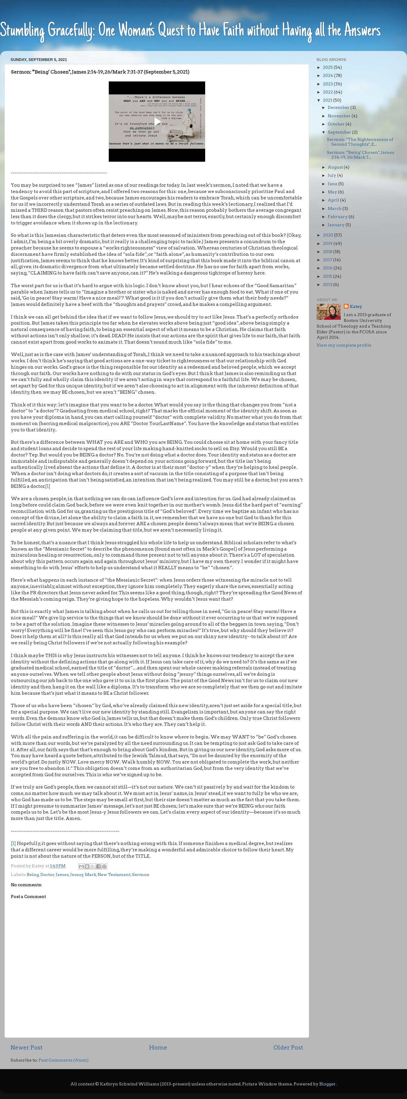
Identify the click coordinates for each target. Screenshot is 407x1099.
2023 (328, 83)
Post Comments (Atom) (64, 1060)
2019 (328, 243)
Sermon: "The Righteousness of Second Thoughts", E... (360, 142)
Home (158, 1047)
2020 (328, 235)
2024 (328, 75)
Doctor (47, 874)
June (333, 183)
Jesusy (76, 874)
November (340, 115)
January (337, 224)
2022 (328, 92)
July (332, 175)
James (62, 874)
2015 (328, 276)
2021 (328, 100)
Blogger (327, 1084)
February (338, 216)
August (336, 167)
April (334, 200)
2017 (328, 259)
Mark (90, 874)
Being (33, 874)
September (340, 132)
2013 (328, 284)
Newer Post (26, 1047)
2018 (328, 251)
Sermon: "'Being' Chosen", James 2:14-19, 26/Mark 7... (360, 155)
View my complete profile (344, 345)
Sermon (140, 874)
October (337, 124)
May (333, 191)
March (335, 208)
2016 (328, 267)
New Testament (114, 874)
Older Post (288, 1047)
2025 (328, 67)
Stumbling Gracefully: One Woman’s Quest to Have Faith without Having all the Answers (190, 31)
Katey (356, 306)
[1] (47, 486)
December (339, 107)
